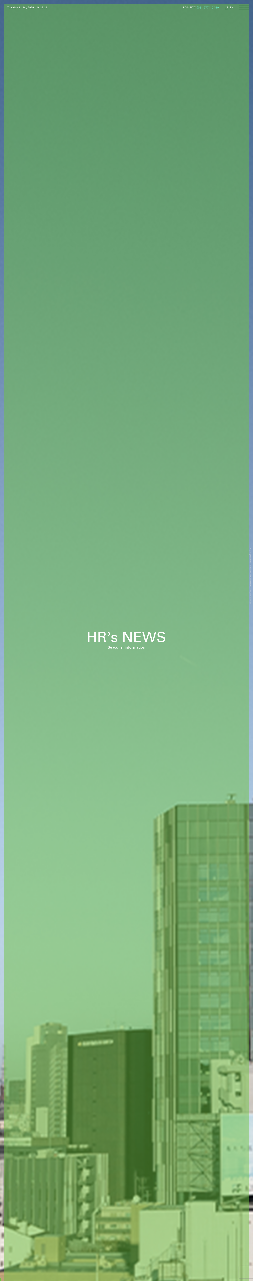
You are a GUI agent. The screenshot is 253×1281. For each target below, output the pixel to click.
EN (232, 7)
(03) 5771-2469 (208, 7)
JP (226, 7)
